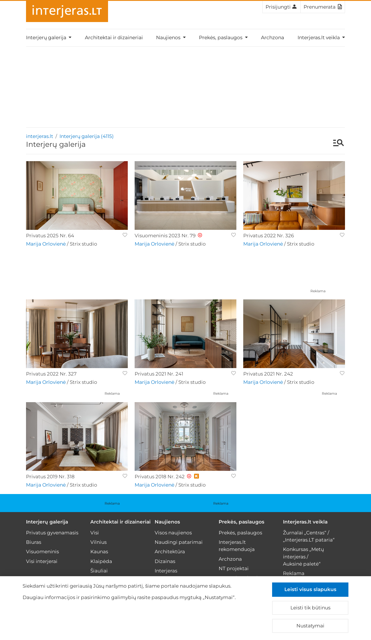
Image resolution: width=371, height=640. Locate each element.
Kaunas (99, 551)
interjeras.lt (39, 136)
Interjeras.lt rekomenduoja (237, 545)
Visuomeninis (42, 551)
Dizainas (165, 561)
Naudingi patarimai (179, 542)
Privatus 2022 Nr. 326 (268, 235)
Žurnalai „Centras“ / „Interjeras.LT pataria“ (309, 536)
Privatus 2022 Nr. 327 (51, 374)
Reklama (318, 291)
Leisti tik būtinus (310, 608)
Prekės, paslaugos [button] (221, 37)
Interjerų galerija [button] (46, 37)
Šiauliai (99, 571)
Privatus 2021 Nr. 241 (159, 374)
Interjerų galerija (47, 522)
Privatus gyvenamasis (52, 533)
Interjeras (166, 571)
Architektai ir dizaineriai (114, 37)
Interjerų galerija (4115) (86, 136)
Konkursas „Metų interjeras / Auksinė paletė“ (303, 556)
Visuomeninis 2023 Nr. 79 (165, 235)
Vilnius (98, 542)
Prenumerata (323, 6)
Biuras (33, 542)
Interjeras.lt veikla (305, 522)
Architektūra (170, 551)
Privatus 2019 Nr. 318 (50, 476)
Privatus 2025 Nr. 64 (50, 235)
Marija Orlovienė (46, 244)
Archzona (272, 37)
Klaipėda (101, 561)
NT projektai (234, 568)
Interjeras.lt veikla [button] (319, 37)
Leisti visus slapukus (310, 589)
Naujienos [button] (168, 37)
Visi (94, 533)
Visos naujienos (173, 533)
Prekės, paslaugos (241, 522)
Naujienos (167, 522)
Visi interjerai (41, 561)
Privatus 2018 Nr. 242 (160, 476)
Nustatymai (310, 626)
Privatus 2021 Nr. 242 (268, 374)
